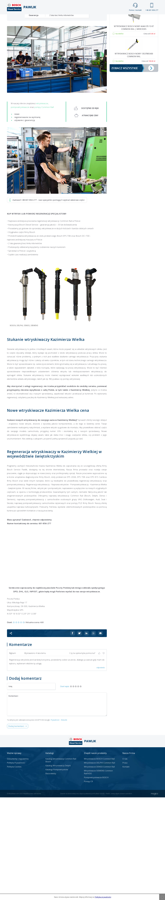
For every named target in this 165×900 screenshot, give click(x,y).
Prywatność (55, 822)
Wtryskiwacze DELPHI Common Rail (99, 865)
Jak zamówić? (52, 81)
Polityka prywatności (103, 897)
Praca (86, 18)
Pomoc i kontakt (135, 7)
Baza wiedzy (50, 876)
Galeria (73, 18)
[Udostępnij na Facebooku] (72, 735)
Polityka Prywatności (16, 865)
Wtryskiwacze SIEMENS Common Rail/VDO (98, 874)
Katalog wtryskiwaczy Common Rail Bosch (60, 862)
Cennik (98, 18)
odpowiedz (100, 770)
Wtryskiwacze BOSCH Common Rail (99, 861)
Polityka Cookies (14, 869)
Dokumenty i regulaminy (18, 861)
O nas (124, 861)
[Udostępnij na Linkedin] (86, 735)
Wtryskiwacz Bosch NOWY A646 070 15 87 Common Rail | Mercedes (134, 130)
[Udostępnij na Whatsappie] (93, 735)
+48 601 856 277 (151, 7)
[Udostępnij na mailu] (100, 735)
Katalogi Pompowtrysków (56, 872)
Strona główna (56, 18)
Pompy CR (88, 884)
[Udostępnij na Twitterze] (79, 735)
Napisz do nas (76, 81)
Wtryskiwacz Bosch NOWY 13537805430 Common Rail (134, 157)
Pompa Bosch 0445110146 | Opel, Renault (134, 104)
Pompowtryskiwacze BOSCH (96, 880)
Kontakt (112, 18)
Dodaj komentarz (16, 828)
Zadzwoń (23, 81)
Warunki (64, 822)
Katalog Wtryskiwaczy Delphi (58, 868)
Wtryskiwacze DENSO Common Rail (99, 869)
